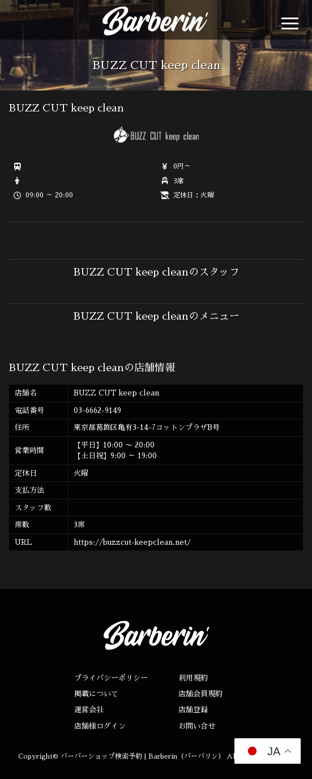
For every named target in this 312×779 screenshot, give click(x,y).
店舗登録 (193, 709)
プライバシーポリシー (111, 678)
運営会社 (89, 709)
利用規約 (193, 678)
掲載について (96, 694)
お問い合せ (196, 726)
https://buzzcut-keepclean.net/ (132, 542)
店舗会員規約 (200, 694)
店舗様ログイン (100, 726)
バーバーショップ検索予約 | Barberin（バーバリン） (143, 756)
